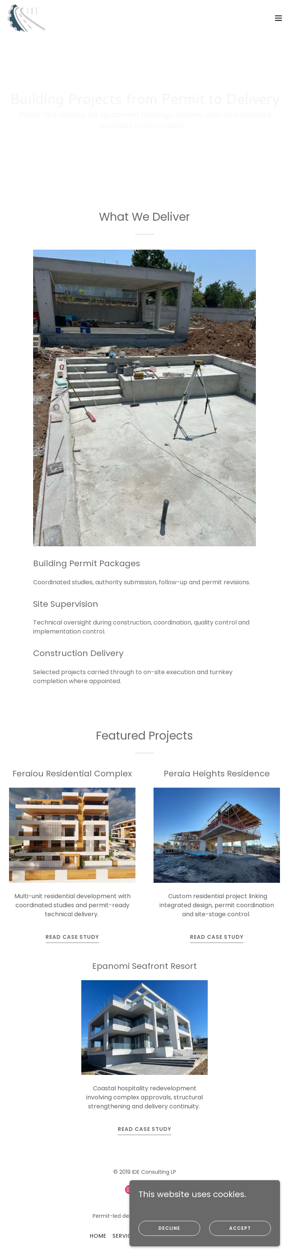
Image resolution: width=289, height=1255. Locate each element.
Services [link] (125, 1236)
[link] (26, 18)
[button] (278, 18)
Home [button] (98, 1236)
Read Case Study (72, 937)
